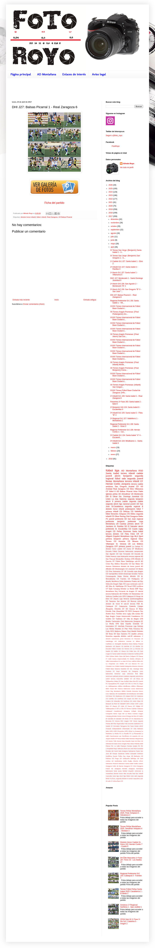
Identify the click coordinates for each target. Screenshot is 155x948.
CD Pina (109, 571)
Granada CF (138, 624)
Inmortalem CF (111, 626)
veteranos (137, 636)
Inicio (57, 300)
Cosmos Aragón (137, 713)
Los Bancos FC (134, 664)
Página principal (20, 74)
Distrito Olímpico (135, 659)
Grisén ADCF (138, 726)
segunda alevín (112, 504)
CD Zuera (127, 549)
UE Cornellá (128, 571)
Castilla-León (117, 596)
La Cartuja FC (137, 546)
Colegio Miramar (137, 711)
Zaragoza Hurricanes (136, 768)
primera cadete (121, 501)
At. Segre (140, 683)
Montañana (110, 524)
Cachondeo (116, 621)
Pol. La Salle (115, 746)
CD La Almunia (135, 649)
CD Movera (132, 541)
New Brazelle (126, 741)
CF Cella (121, 706)
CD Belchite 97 (126, 646)
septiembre (115, 230)
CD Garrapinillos (112, 574)
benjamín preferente (126, 521)
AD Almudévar (124, 494)
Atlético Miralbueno (124, 686)
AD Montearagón (118, 569)
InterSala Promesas (125, 626)
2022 (111, 199)
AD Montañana (46, 74)
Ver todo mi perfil (126, 167)
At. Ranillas (119, 526)
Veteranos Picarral (112, 763)
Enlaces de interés (74, 74)
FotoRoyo (116, 146)
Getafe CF (109, 726)
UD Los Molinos (135, 544)
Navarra (117, 669)
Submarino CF (118, 571)
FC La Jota (121, 661)
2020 (111, 206)
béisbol (125, 771)
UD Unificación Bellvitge (128, 758)
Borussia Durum (137, 691)
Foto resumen (129, 723)
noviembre (115, 223)
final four (135, 773)
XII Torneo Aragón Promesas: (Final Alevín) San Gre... (124, 335)
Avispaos (122, 514)
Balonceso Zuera (129, 688)
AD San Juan (130, 519)
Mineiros (134, 666)
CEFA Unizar (130, 704)
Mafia (127, 738)
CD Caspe (127, 698)
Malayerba (128, 666)
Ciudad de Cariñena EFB (135, 654)
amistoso (109, 487)
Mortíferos (115, 581)
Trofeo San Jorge (124, 756)
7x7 (131, 679)
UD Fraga (115, 758)
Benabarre (117, 691)
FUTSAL (128, 661)
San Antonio (121, 601)
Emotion (135, 574)
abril (113, 247)
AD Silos (109, 586)
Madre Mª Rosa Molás (118, 738)
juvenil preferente (116, 519)
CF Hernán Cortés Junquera (124, 482)
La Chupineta (110, 664)
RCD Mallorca (115, 631)
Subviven (140, 753)
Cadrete (134, 708)
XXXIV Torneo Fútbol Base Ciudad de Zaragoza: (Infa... (125, 391)
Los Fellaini (116, 666)
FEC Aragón (124, 721)
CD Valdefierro (137, 511)
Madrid (122, 666)
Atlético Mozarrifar (121, 564)
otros (124, 614)
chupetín (131, 771)
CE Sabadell (121, 704)
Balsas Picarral (138, 644)
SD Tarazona (111, 601)
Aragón (109, 531)
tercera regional (134, 556)
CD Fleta (125, 534)
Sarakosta (121, 753)
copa (141, 521)
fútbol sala (120, 478)
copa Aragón (138, 571)
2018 (111, 213)
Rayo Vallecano (119, 748)
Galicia (134, 661)
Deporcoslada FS (123, 659)
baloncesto (129, 551)
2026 (111, 185)
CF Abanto (113, 706)
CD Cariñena (119, 698)
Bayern (118, 646)
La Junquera (137, 731)
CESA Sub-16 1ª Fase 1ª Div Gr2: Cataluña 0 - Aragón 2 (130, 921)
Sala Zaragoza (123, 751)
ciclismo (140, 601)
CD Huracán (119, 541)
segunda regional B (134, 506)
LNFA (111, 731)
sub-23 (126, 604)
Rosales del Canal (112, 751)
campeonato (138, 551)
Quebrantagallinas (136, 599)
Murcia (119, 741)
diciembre (115, 219)
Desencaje (127, 574)
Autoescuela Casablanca (131, 616)
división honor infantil (28, 217)
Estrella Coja (110, 611)
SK (130, 671)
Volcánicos (116, 566)
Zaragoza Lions (137, 671)
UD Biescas (131, 601)
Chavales (124, 654)
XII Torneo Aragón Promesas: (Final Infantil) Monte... (124, 363)
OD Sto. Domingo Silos (135, 669)
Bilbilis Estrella (126, 691)
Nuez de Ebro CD (137, 741)
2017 (111, 216)
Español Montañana (121, 536)
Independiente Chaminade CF (122, 728)
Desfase (128, 559)
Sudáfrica (109, 756)
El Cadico (140, 716)
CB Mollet (140, 694)
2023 (111, 195)
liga (117, 470)
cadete (140, 473)
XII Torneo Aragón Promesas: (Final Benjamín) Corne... (124, 369)
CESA (120, 574)
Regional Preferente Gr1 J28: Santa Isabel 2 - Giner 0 (124, 425)
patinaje (115, 676)
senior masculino (134, 778)
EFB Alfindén (136, 559)
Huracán (108, 728)
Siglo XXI (122, 584)
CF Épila (109, 589)
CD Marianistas (134, 594)
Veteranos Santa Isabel (125, 763)
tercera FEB (135, 604)
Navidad (123, 669)
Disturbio (117, 609)
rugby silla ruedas (133, 614)
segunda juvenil (135, 478)
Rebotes (140, 631)
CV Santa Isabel (115, 654)
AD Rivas (136, 679)
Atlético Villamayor (137, 686)
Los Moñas (110, 629)
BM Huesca (119, 688)
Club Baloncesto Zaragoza (130, 621)
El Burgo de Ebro (131, 716)
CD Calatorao (138, 696)
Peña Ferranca (134, 629)
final (136, 673)
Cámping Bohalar (111, 716)
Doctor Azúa (121, 716)
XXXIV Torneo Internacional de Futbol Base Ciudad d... (125, 380)
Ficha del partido (54, 202)
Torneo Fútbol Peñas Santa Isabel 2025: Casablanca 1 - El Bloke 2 (131, 891)
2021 (111, 202)
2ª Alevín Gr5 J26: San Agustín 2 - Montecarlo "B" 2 (123, 285)
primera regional (130, 539)
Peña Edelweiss (125, 581)
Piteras (108, 746)
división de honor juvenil (130, 566)
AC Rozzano (135, 639)
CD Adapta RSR (128, 696)
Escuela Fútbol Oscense (115, 551)
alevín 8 (109, 501)
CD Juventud (130, 569)
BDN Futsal (110, 688)
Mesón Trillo (112, 741)
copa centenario (132, 584)
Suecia (115, 756)
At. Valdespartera (111, 686)
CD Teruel (128, 586)
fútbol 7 (140, 509)
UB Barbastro (135, 756)
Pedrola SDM (139, 743)
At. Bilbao (136, 641)
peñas (115, 494)
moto (132, 776)
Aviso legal (99, 74)
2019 (111, 209)
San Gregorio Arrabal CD (127, 487)
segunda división (120, 636)
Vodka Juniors (138, 763)
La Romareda (136, 733)
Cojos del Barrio (124, 656)
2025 (111, 188)
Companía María (111, 713)
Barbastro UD (110, 646)
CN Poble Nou (131, 651)
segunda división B (122, 778)
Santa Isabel (137, 531)
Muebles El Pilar (121, 629)
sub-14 (140, 584)
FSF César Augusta (136, 721)
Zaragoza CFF (112, 546)
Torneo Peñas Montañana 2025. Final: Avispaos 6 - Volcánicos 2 (130, 813)
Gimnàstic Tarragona (120, 726)
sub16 (108, 679)
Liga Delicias (138, 626)
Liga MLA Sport (136, 536)
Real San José (128, 748)
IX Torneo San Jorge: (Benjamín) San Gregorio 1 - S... (125, 257)
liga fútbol (127, 776)
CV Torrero (127, 708)
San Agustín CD (112, 554)
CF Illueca (122, 651)
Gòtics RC (140, 661)
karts (114, 776)
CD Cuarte (133, 529)
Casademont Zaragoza (122, 711)
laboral (140, 591)
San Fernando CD (126, 554)
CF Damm (128, 706)
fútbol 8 (112, 491)
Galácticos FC (138, 723)
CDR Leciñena (137, 586)
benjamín (127, 476)
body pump (118, 771)
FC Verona (116, 721)
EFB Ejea (120, 624)
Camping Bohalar (119, 589)
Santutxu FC (125, 634)
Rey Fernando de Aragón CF (126, 591)
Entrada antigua (89, 300)
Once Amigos (122, 743)
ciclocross (138, 771)
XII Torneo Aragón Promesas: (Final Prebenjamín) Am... (124, 313)
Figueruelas (120, 723)
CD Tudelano (117, 619)
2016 (111, 459)
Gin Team (130, 726)
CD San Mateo (134, 564)
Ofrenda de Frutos (111, 743)
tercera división (112, 534)
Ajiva (130, 681)
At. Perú (133, 683)
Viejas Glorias (122, 576)
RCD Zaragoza (133, 611)
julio (112, 237)
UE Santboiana (116, 761)
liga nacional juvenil (127, 504)
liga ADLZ (120, 776)
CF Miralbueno (137, 549)
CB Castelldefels (120, 694)
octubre (114, 226)
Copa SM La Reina (124, 713)
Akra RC (135, 681)
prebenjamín (130, 509)
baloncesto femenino (113, 673)
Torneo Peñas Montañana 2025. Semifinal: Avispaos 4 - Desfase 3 (131, 828)
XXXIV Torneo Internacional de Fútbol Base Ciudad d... (125, 307)
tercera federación (112, 594)
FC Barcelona (136, 719)
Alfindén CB (135, 576)
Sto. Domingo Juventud (129, 496)
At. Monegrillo (116, 644)
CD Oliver (115, 516)
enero (113, 454)
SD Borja (109, 634)
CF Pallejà (136, 706)
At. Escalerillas (121, 529)
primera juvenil (125, 546)
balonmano (109, 771)
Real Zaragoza (52, 217)
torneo (124, 473)
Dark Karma (112, 659)
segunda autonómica (136, 676)
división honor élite (120, 773)
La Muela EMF (132, 589)
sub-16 (137, 561)
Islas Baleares (138, 728)
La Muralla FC (126, 733)
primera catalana (123, 676)
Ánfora (115, 781)
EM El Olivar (111, 496)
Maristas (132, 738)
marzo (113, 447)
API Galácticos (119, 641)
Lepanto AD (136, 736)
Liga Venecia (124, 599)
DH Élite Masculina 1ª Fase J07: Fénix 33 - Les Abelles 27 (131, 860)
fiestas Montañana (115, 481)
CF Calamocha (121, 606)
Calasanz (140, 708)
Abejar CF (117, 681)
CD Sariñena (125, 701)
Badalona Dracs (127, 644)
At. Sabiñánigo (118, 586)
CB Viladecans (117, 696)
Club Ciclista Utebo (112, 656)
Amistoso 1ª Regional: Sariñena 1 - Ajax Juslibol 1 (131, 906)
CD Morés (139, 569)
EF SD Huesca (128, 609)
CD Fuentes (121, 579)
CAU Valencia (110, 694)
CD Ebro (130, 489)
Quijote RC (136, 746)
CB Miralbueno (131, 694)
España (128, 624)
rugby (141, 529)
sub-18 (129, 636)
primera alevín (133, 524)
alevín (117, 476)
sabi (135, 776)
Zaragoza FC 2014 (130, 766)
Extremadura (114, 661)
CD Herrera (125, 649)
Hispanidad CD (121, 611)
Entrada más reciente (21, 300)
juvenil (109, 476)
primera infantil (112, 511)
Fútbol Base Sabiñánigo (125, 561)
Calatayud (109, 711)
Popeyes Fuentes (126, 746)
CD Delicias (125, 511)
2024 (111, 192)
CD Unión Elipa (135, 701)
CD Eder (135, 698)
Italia (107, 731)
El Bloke (139, 609)
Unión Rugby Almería (130, 761)
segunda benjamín (135, 499)
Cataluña (132, 606)
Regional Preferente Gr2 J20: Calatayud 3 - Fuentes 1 (131, 876)
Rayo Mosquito (121, 671)
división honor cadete (114, 549)
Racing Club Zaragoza (129, 516)
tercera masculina (117, 679)
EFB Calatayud (128, 596)
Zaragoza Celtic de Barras (114, 766)
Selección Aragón (112, 584)
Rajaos (124, 631)
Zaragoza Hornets (121, 768)
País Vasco (130, 743)
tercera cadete (137, 484)
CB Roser (109, 696)
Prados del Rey (137, 581)
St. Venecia (121, 544)
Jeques (116, 599)
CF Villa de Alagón (131, 619)
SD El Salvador (130, 526)
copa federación (122, 556)
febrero (114, 451)
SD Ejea (117, 634)
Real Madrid (131, 631)
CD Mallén (114, 651)
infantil (43, 217)
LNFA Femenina (118, 731)
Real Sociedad (138, 748)
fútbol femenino (112, 514)
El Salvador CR (119, 719)
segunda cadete (136, 501)
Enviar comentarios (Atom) (33, 304)
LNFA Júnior (128, 731)
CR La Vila (119, 708)
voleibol (126, 679)
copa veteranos (127, 673)
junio (113, 240)
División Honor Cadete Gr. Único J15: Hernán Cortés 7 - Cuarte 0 (131, 844)
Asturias (128, 641)
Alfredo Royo (128, 164)
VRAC (141, 761)
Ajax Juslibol (125, 681)
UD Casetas (121, 524)
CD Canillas (110, 698)
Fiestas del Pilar (111, 723)
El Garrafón (109, 719)
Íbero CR (120, 781)
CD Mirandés (115, 701)
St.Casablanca (117, 506)
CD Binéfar (136, 646)
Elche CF (128, 719)
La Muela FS (116, 733)
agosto (114, 233)
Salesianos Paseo (134, 751)
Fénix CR (134, 534)
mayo (113, 244)
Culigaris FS (134, 656)
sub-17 (110, 781)
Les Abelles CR (121, 664)
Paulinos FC (110, 671)
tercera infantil (132, 481)
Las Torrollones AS (125, 736)
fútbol (39, 217)
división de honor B (114, 604)
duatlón (134, 634)
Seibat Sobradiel (130, 753)
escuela (129, 773)
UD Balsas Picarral (65, 217)
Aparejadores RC (113, 683)
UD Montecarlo (137, 494)
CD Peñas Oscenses (122, 531)
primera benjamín (113, 539)
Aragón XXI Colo (125, 683)
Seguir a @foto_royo (114, 135)
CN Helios (131, 514)
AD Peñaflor (124, 594)
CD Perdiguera (133, 579)
